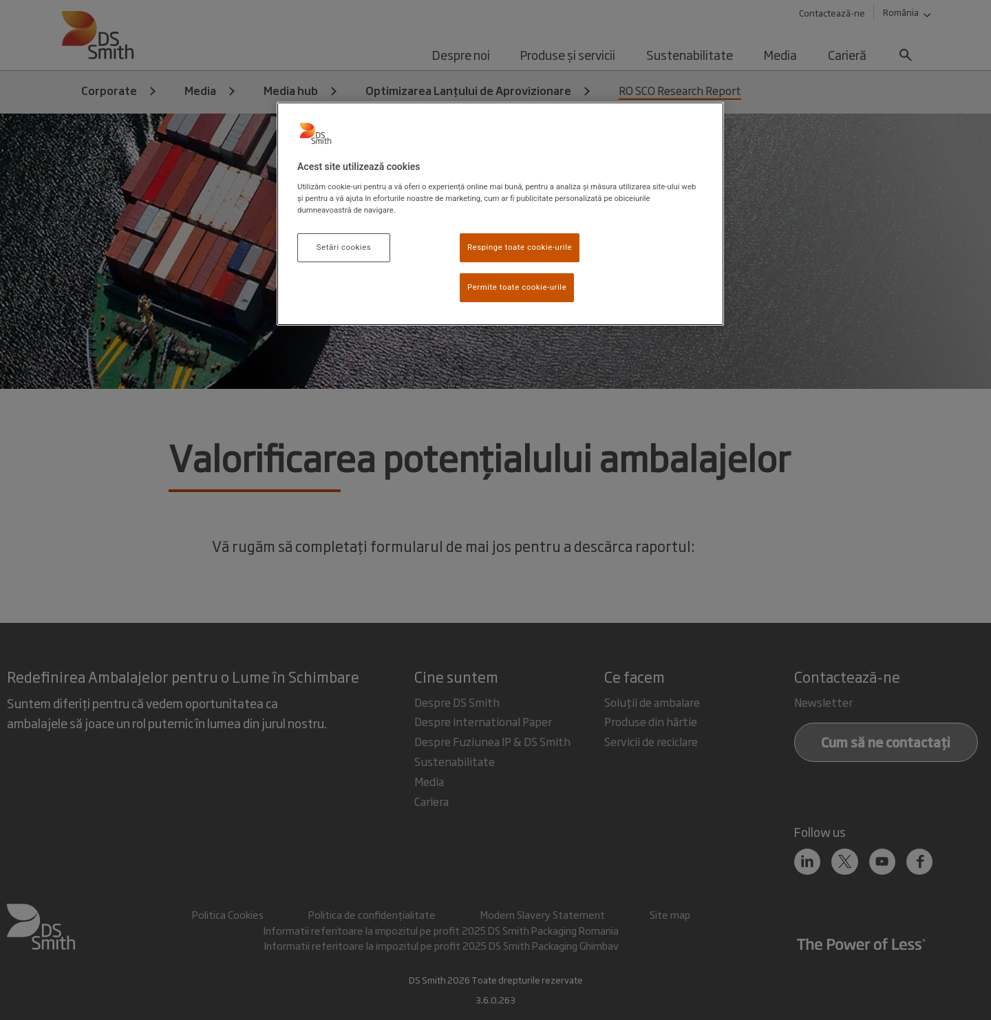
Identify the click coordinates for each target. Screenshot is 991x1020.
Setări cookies (344, 247)
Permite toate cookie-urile (516, 287)
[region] (500, 214)
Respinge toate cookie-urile (519, 247)
